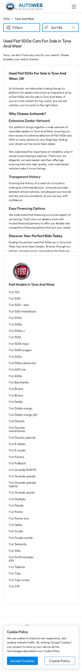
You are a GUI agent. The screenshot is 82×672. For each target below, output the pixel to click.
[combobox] (60, 27)
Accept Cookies (22, 661)
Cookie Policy (59, 661)
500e (6, 18)
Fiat (14, 292)
